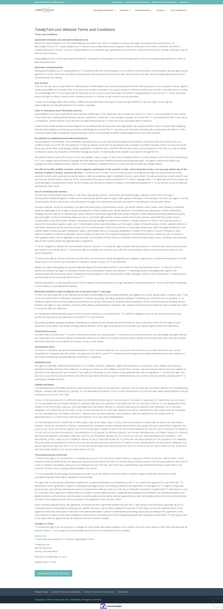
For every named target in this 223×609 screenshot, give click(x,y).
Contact (160, 10)
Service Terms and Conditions (138, 2)
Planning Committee (103, 10)
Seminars (124, 10)
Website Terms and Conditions (164, 2)
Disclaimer (184, 2)
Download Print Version (53, 573)
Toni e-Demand (178, 10)
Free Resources (142, 10)
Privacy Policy (117, 2)
